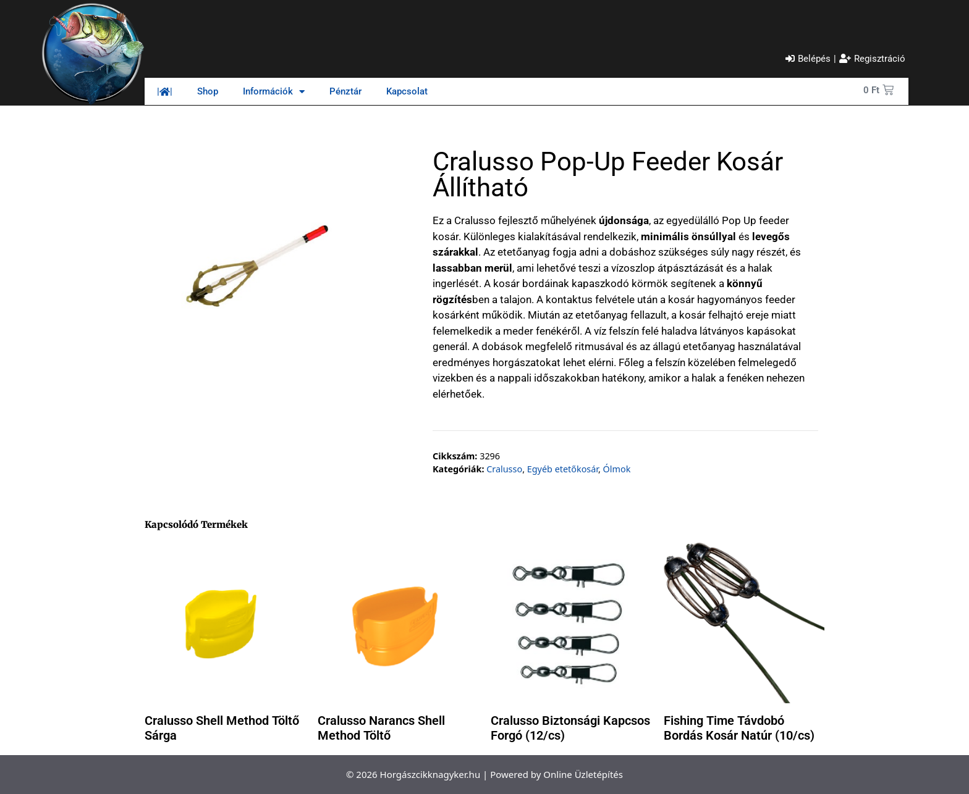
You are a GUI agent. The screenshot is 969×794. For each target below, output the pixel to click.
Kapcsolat (407, 91)
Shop (207, 91)
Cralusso (504, 469)
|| (164, 91)
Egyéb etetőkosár (562, 469)
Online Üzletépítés (583, 774)
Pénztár (345, 91)
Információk (274, 91)
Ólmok (617, 469)
